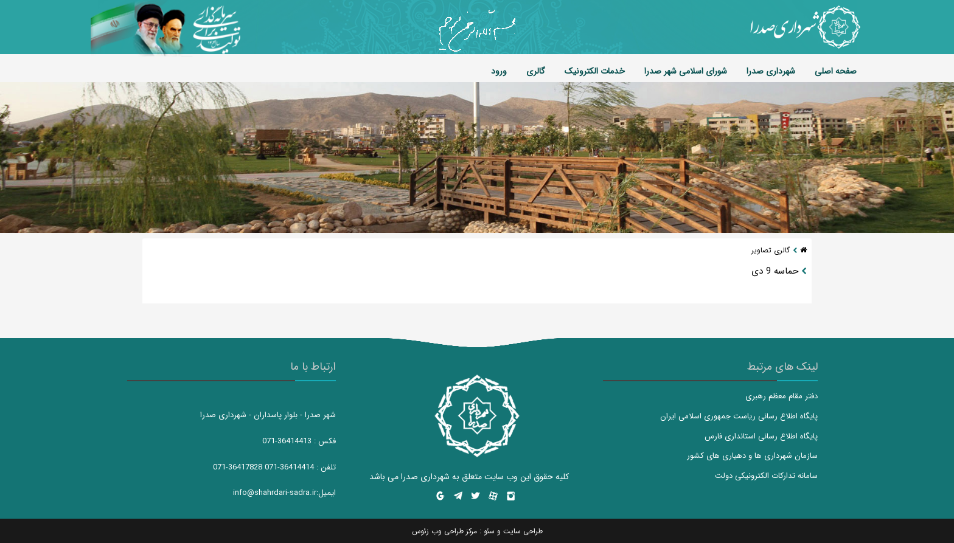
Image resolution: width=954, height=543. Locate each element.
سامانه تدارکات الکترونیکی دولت (766, 475)
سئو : (486, 531)
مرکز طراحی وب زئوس (444, 531)
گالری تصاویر (770, 250)
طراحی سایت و (519, 531)
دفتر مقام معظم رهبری (781, 396)
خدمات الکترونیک (595, 71)
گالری (535, 71)
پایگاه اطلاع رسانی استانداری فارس (761, 436)
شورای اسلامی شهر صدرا (685, 71)
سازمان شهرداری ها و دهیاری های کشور (752, 455)
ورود (499, 71)
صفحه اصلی (836, 71)
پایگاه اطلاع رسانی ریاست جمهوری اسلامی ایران (739, 416)
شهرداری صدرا (771, 71)
